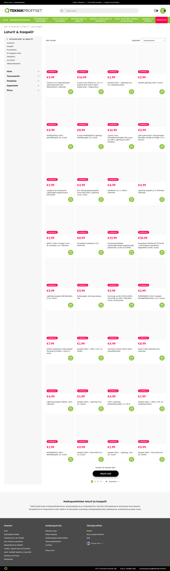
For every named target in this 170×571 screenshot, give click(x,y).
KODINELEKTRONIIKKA (11, 534)
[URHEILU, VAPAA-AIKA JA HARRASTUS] (100, 20)
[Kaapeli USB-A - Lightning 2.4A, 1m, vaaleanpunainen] (121, 59)
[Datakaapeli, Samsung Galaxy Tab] (90, 273)
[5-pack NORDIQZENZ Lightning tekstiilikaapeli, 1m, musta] (90, 112)
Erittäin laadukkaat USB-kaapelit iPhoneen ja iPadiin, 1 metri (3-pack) (59, 351)
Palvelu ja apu (51, 531)
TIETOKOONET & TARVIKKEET (14, 538)
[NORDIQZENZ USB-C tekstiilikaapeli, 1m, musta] (60, 429)
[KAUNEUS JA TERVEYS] (147, 20)
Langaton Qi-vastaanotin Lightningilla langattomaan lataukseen (57, 192)
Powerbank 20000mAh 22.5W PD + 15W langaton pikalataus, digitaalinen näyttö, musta (151, 245)
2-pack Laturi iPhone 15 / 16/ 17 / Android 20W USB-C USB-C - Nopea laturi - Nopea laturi (90, 85)
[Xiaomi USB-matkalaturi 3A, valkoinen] (151, 325)
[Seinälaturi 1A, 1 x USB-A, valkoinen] (121, 167)
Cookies (48, 545)
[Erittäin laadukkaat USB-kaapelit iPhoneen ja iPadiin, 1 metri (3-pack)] (60, 325)
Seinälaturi (11, 57)
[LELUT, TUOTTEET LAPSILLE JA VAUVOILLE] (126, 20)
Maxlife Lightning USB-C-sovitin (150, 83)
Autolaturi (10, 43)
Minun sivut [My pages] (49, 550)
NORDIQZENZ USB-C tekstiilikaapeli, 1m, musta (57, 453)
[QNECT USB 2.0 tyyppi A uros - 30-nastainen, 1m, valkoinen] (60, 220)
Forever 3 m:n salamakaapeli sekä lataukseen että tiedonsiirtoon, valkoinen (58, 85)
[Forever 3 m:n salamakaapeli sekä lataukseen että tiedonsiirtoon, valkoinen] (60, 59)
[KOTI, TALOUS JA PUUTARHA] (60, 20)
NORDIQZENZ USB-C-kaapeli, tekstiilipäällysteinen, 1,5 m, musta (151, 297)
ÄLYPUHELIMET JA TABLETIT (19, 27)
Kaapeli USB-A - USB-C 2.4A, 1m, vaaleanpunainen (151, 403)
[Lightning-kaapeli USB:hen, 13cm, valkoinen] (60, 378)
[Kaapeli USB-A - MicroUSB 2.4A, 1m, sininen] (151, 429)
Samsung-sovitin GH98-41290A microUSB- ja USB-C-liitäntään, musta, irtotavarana (120, 298)
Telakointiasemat (13, 64)
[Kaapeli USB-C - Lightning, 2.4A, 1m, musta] (121, 429)
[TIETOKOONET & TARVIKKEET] (41, 20)
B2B (88, 538)
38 (106, 481)
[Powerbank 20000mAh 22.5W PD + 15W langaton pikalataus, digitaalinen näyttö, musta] (151, 220)
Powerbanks (12, 50)
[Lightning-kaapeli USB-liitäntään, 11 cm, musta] (60, 273)
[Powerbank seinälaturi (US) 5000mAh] (90, 220)
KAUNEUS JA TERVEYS (11, 556)
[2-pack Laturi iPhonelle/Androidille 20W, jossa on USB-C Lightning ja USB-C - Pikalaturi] (121, 112)
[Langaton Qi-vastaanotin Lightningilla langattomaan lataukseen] (60, 167)
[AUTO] (5, 20)
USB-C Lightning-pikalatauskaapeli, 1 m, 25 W (119, 403)
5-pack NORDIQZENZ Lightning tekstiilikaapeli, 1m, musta (89, 136)
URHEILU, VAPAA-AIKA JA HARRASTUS (17, 549)
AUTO (6, 531)
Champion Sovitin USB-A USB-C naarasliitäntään (120, 350)
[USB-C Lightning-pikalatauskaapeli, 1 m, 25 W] (121, 378)
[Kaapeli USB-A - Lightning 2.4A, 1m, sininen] (90, 378)
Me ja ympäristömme (95, 534)
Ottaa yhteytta (51, 534)
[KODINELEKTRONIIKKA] (20, 20)
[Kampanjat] (161, 20)
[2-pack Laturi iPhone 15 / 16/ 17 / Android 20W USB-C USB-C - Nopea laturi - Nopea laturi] (90, 59)
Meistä (89, 531)
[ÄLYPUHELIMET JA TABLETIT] (79, 20)
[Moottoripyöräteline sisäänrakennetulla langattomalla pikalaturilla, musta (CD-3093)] (121, 220)
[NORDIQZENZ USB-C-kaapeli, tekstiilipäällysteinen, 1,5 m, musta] (151, 273)
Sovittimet (11, 60)
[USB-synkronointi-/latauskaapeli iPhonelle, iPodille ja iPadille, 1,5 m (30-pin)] (151, 112)
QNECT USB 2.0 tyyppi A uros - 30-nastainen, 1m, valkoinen (59, 244)
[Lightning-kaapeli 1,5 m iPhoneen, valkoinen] (151, 167)
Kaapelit (10, 46)
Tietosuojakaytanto (53, 541)
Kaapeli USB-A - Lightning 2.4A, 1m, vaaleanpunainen (120, 84)
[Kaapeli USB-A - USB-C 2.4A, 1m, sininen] (90, 325)
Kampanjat (8, 559)
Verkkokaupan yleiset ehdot (56, 538)
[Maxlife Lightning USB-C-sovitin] (151, 59)
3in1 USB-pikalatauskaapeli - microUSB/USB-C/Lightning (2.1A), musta (88, 192)
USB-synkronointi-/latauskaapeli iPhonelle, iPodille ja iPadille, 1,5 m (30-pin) (151, 137)
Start (5, 27)
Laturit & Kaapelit (36, 27)
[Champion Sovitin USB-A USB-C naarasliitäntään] (121, 325)
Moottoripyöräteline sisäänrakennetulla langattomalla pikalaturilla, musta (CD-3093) (121, 245)
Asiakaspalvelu (19, 2)
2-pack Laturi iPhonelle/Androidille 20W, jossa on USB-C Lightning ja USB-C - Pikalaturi (120, 138)
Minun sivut (8, 2)
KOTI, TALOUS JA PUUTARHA (13, 541)
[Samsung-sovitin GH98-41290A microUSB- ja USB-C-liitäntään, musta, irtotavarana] (121, 273)
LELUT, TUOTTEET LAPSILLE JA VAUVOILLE (17, 552)
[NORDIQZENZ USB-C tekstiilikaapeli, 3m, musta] (60, 112)
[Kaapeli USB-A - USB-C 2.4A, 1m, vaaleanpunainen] (151, 378)
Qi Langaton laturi (14, 53)
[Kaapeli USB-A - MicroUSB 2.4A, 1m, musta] (90, 429)
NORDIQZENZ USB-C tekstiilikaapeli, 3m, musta (57, 136)
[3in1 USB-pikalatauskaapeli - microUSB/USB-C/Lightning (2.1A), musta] (90, 167)
